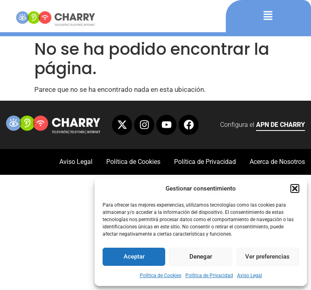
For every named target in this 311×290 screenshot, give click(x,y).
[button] (295, 188)
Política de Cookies (160, 275)
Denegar (200, 256)
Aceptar (134, 256)
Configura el (262, 126)
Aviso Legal (249, 275)
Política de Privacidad (209, 275)
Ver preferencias (267, 256)
